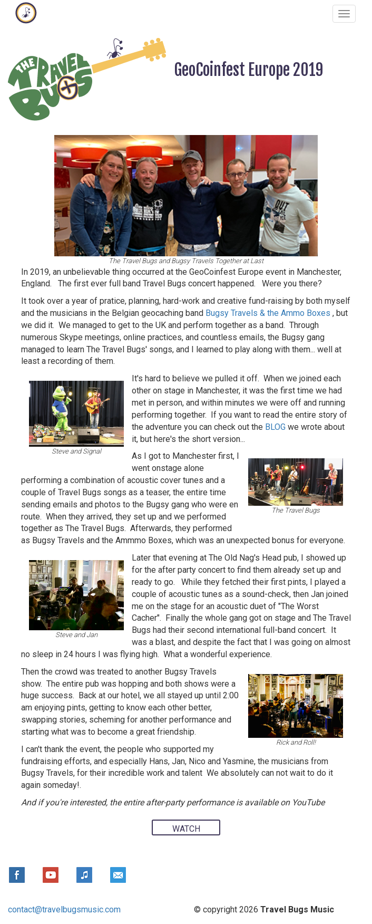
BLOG (275, 427)
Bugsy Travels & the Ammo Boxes (268, 313)
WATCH (186, 829)
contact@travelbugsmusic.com (64, 909)
